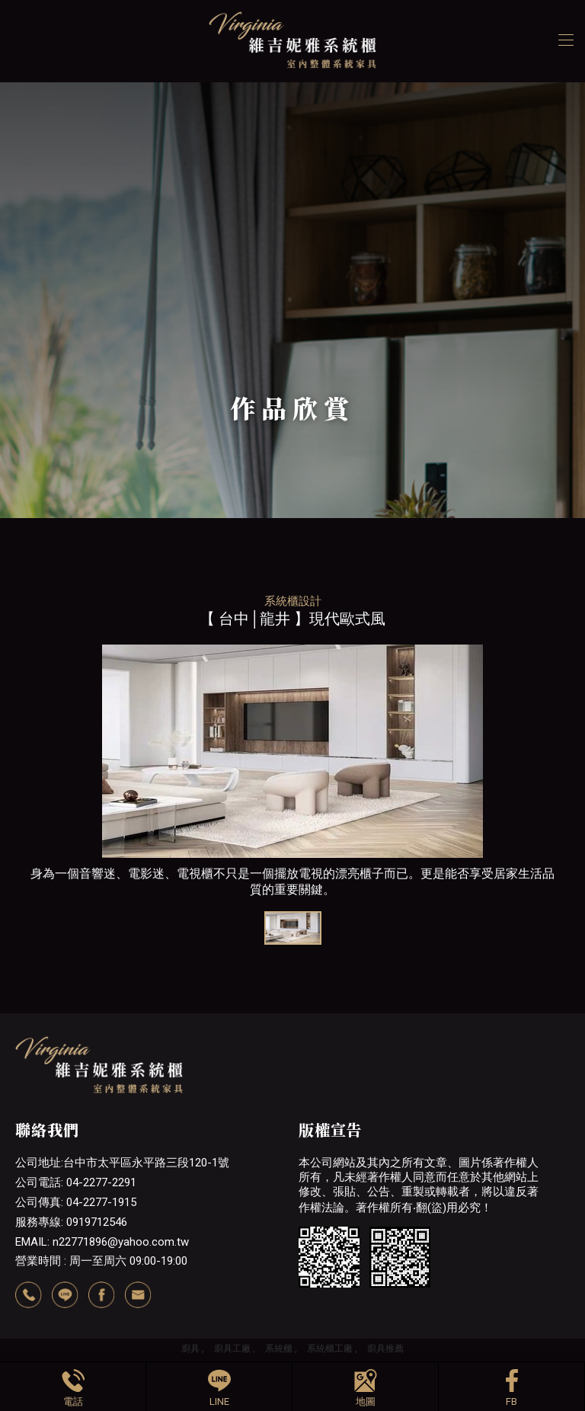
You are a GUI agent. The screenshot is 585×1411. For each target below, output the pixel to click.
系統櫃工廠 (330, 1348)
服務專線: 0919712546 (71, 1222)
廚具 (190, 1348)
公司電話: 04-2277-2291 (75, 1182)
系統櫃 (278, 1348)
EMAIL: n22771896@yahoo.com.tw (102, 1242)
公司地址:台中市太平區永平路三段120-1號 (122, 1162)
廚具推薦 (385, 1348)
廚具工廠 (232, 1348)
